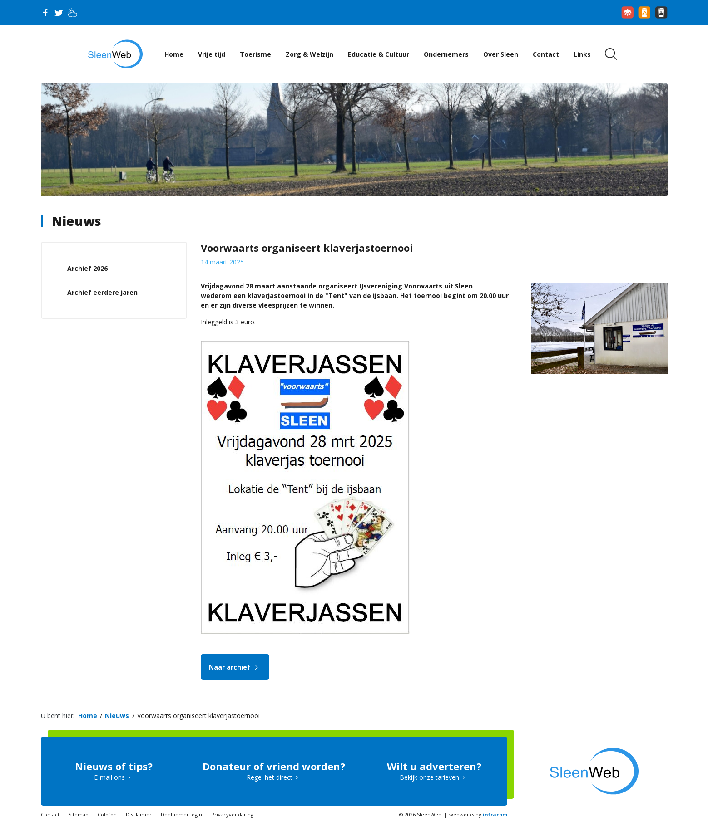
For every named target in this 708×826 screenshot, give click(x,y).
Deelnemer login (181, 814)
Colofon (107, 814)
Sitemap (79, 814)
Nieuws (76, 221)
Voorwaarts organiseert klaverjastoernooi (198, 715)
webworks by (478, 814)
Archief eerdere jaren (102, 292)
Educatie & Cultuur (378, 54)
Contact (546, 54)
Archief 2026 (87, 268)
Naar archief (235, 667)
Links (582, 54)
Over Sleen (500, 54)
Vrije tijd (211, 54)
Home (173, 54)
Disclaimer (139, 814)
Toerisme (255, 54)
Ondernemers (446, 54)
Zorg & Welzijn (309, 54)
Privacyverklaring (232, 814)
